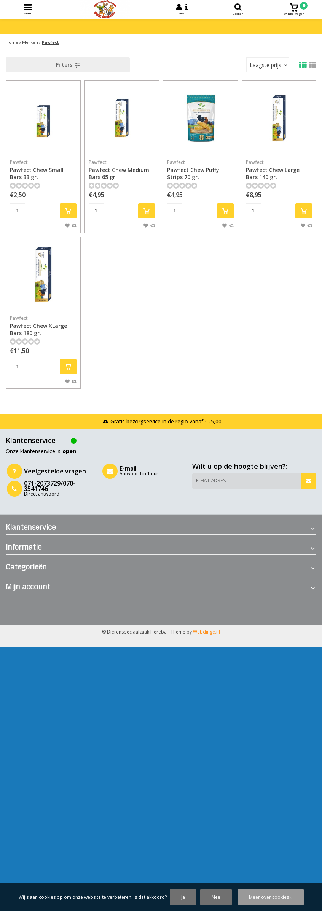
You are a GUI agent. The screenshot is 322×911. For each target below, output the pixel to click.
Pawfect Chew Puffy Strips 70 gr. (200, 170)
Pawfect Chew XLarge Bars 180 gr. (43, 326)
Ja (183, 897)
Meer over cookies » (270, 897)
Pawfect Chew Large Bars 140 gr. (279, 170)
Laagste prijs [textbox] (265, 65)
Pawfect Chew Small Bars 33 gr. (43, 170)
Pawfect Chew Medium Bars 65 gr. (122, 170)
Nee (216, 897)
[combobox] (267, 64)
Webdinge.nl (206, 632)
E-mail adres (211, 480)
